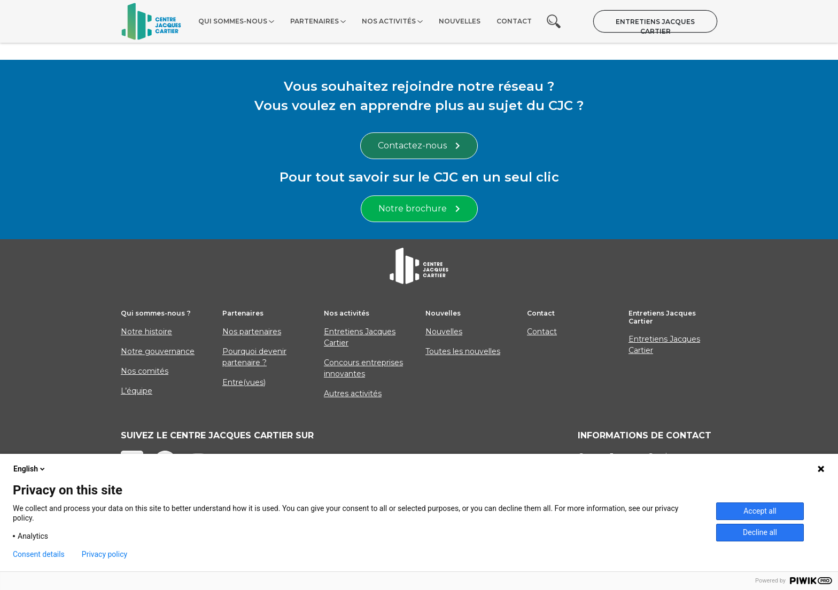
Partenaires (314, 21)
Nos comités (144, 371)
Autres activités (353, 393)
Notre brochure (419, 208)
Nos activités (389, 21)
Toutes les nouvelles (462, 351)
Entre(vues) (244, 382)
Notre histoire (146, 331)
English (29, 469)
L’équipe (136, 391)
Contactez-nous (419, 145)
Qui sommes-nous (232, 21)
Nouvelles (459, 21)
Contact (514, 21)
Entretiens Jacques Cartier (655, 25)
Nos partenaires (251, 331)
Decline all (760, 532)
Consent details (39, 554)
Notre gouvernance (158, 351)
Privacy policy (104, 554)
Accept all (760, 511)
